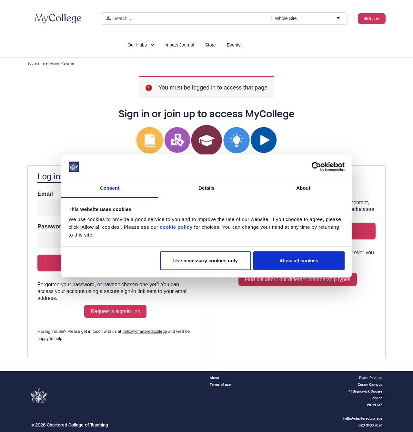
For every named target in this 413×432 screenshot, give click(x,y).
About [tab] (303, 188)
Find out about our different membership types (297, 279)
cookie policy (176, 227)
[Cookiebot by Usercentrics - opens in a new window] (316, 167)
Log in (374, 18)
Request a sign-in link (115, 311)
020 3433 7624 (370, 425)
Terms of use (220, 384)
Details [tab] (206, 188)
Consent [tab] (110, 188)
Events (234, 44)
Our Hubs (137, 44)
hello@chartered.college (144, 331)
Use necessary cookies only (205, 260)
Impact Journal (179, 44)
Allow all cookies (298, 260)
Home (54, 63)
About (214, 377)
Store (210, 44)
